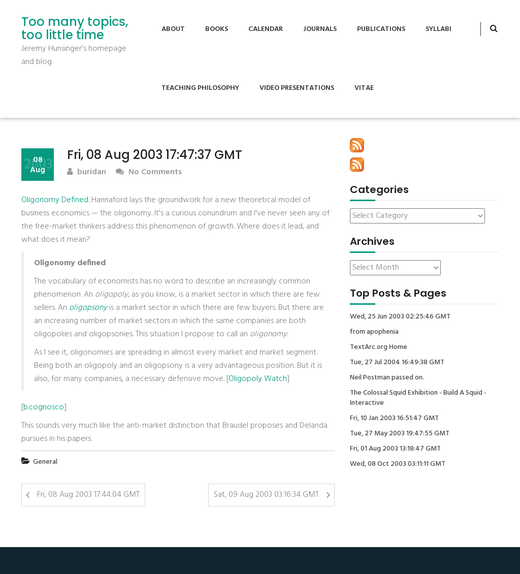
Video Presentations (296, 88)
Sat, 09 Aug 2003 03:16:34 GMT (266, 494)
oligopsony (88, 307)
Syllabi (438, 29)
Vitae (364, 88)
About (173, 29)
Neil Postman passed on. (387, 378)
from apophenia (374, 332)
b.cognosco (43, 407)
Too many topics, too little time (74, 28)
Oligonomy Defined (54, 200)
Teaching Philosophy (200, 88)
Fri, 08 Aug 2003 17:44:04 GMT (88, 494)
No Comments (149, 172)
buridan (86, 172)
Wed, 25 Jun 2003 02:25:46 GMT (400, 317)
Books (216, 29)
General (45, 462)
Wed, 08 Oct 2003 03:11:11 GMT (397, 464)
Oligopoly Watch (258, 379)
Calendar (265, 29)
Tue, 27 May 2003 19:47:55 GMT (399, 434)
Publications (381, 29)
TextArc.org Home (378, 347)
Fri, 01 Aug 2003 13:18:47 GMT (395, 449)
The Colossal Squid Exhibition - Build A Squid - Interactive (418, 398)
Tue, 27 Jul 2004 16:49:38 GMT (397, 363)
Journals (320, 29)
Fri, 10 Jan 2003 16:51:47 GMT (394, 418)
